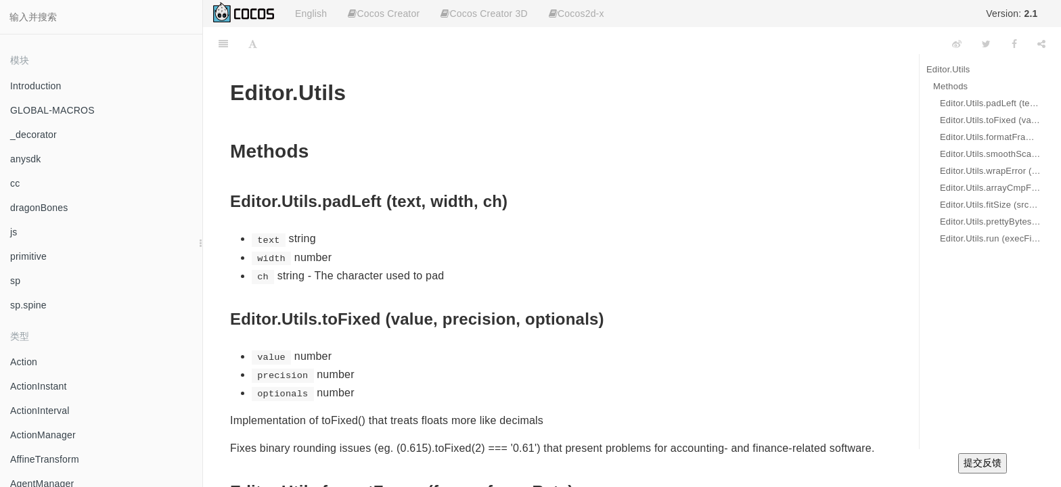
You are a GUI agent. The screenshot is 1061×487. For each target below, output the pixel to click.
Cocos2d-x (576, 13)
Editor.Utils (948, 69)
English (311, 13)
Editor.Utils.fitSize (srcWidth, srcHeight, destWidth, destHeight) (990, 205)
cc (15, 183)
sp (15, 280)
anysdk (25, 159)
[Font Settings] (252, 44)
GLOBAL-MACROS (52, 110)
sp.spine (28, 305)
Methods (950, 86)
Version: (1011, 13)
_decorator (33, 134)
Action (23, 361)
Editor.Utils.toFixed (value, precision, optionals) (990, 120)
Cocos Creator (384, 13)
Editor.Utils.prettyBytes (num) (990, 221)
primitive (28, 256)
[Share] (1041, 44)
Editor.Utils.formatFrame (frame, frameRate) (990, 137)
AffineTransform (44, 459)
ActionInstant (38, 386)
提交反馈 (982, 462)
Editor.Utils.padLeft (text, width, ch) (990, 103)
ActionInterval (40, 410)
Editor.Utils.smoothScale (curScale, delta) (990, 154)
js (14, 232)
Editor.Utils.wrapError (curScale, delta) (990, 171)
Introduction (36, 85)
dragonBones (39, 207)
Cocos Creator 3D (484, 13)
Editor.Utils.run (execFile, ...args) (990, 238)
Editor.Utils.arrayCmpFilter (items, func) (990, 188)
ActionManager (43, 435)
